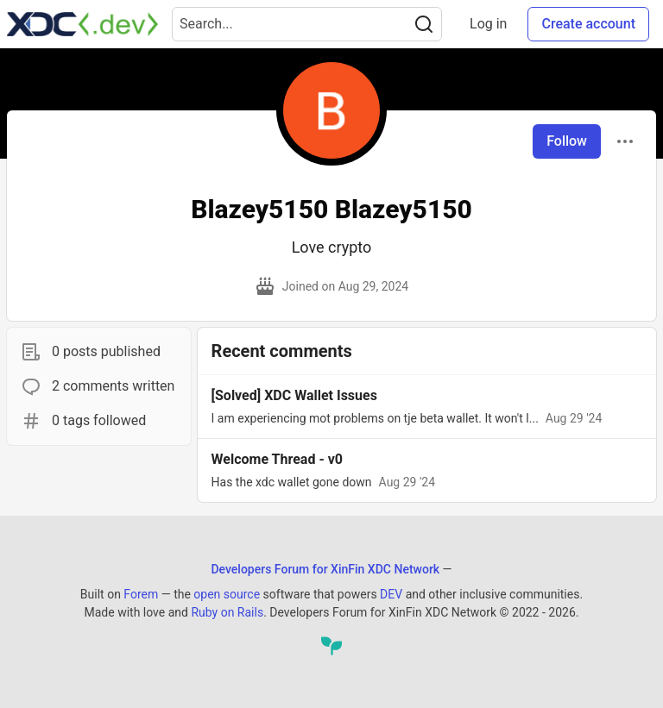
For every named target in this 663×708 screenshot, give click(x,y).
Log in (488, 24)
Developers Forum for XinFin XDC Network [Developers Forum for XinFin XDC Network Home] (325, 569)
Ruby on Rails (227, 612)
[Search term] (307, 24)
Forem (140, 594)
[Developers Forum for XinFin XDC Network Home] (82, 24)
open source (226, 594)
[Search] (424, 24)
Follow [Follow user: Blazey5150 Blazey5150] (566, 141)
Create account (588, 24)
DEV (391, 594)
